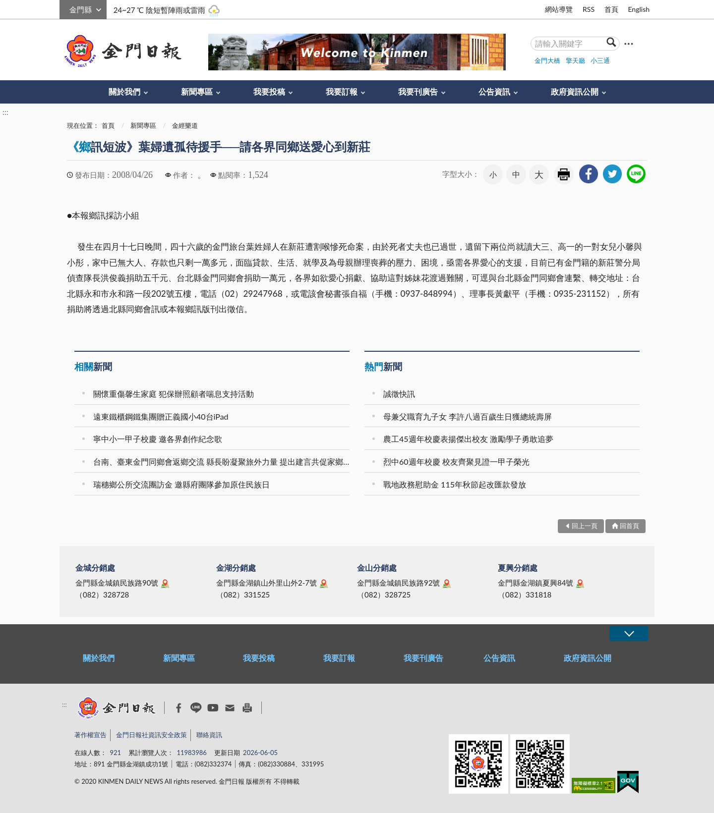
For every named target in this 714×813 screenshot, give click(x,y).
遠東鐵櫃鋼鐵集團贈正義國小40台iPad (161, 416)
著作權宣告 (90, 735)
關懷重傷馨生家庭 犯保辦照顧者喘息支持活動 (173, 393)
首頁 (611, 9)
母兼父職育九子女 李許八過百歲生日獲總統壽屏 (467, 416)
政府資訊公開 (574, 91)
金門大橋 (547, 60)
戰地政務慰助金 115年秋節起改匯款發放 (454, 484)
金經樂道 (185, 125)
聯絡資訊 (209, 735)
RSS (589, 9)
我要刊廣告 (418, 91)
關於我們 (124, 91)
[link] (588, 173)
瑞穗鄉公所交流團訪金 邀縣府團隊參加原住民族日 (181, 484)
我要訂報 (341, 91)
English (639, 9)
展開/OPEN (628, 633)
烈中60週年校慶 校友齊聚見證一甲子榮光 (456, 461)
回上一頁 (584, 526)
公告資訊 (494, 91)
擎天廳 (575, 60)
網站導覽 (559, 9)
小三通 (600, 60)
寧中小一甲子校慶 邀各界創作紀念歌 (157, 438)
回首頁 (629, 526)
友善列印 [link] (564, 174)
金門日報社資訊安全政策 (151, 735)
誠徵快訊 (399, 393)
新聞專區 (197, 91)
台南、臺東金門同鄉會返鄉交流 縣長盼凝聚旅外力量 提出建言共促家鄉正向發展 (223, 461)
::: (65, 8)
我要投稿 (269, 91)
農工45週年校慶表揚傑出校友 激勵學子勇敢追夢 (468, 438)
